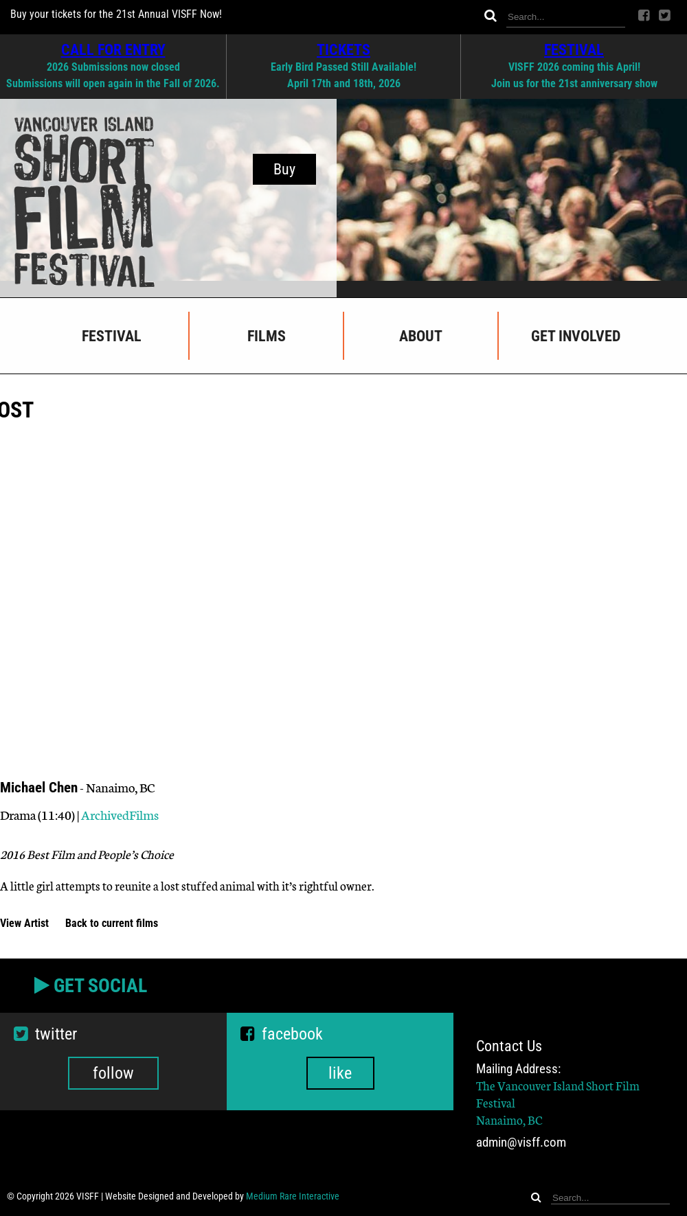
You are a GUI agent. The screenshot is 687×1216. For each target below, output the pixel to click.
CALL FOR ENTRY (113, 49)
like (340, 1073)
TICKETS (343, 49)
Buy (284, 169)
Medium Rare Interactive (292, 1196)
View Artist (26, 923)
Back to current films (111, 923)
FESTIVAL (574, 49)
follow (113, 1073)
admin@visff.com (521, 1142)
